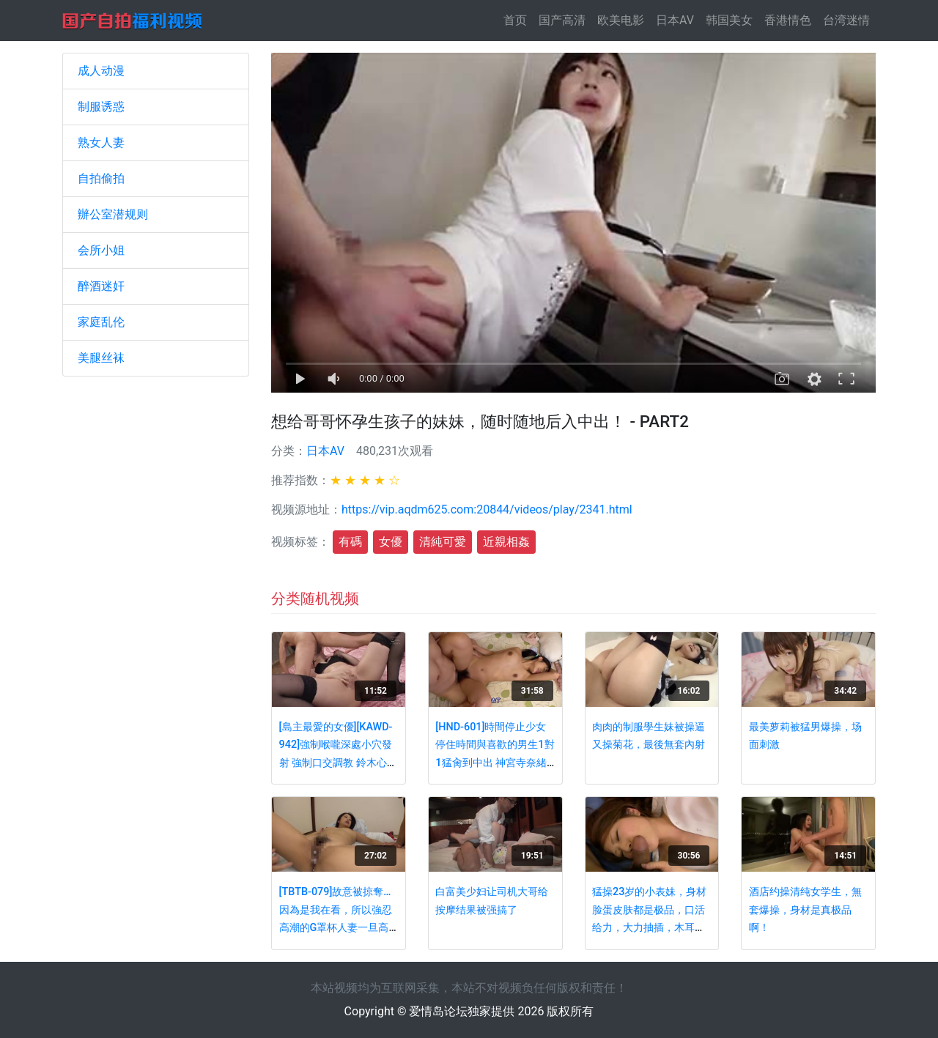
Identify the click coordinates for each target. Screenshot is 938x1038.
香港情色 (787, 20)
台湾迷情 (846, 20)
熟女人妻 (101, 142)
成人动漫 (101, 71)
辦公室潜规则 (113, 214)
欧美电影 (620, 20)
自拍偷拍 (101, 178)
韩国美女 (729, 20)
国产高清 (562, 20)
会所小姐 (101, 250)
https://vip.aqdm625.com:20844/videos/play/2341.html (486, 509)
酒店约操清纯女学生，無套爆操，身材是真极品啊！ (805, 910)
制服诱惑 (101, 107)
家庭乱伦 (101, 322)
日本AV (675, 20)
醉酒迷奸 (101, 286)
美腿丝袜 (101, 358)
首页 (518, 19)
